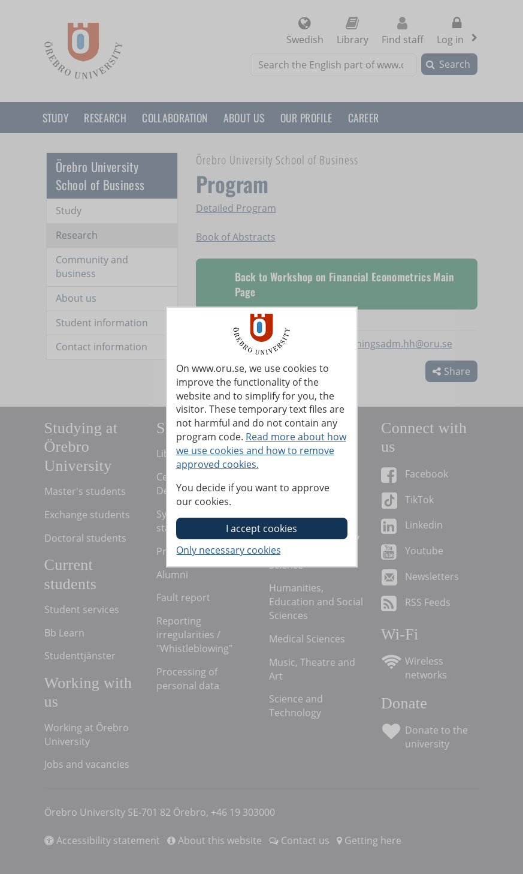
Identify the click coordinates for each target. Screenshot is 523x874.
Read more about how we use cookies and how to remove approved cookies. (261, 450)
